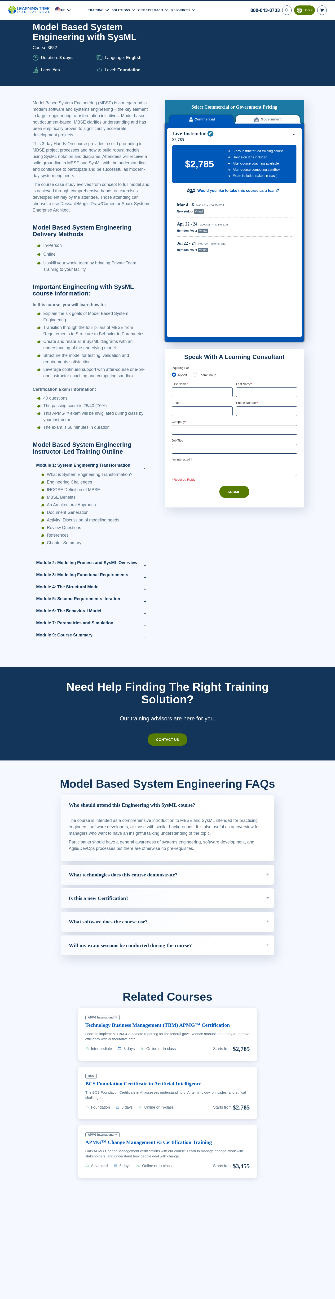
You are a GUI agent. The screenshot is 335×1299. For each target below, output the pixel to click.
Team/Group (209, 241)
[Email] (202, 277)
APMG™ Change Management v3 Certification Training (153, 1148)
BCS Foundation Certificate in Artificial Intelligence (148, 1090)
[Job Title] (234, 316)
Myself (183, 241)
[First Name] (202, 258)
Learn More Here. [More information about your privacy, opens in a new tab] (71, 1294)
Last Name (244, 250)
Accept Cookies (273, 1291)
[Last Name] (266, 258)
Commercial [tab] (201, 53)
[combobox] (241, 277)
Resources (186, 9)
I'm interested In (183, 326)
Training (96, 9)
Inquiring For (181, 234)
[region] (235, 166)
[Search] (286, 9)
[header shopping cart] (322, 9)
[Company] (234, 297)
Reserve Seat (275, 145)
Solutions (123, 9)
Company (179, 288)
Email (176, 269)
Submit (234, 359)
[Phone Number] (266, 277)
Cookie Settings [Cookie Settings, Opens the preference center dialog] (239, 1291)
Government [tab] (267, 53)
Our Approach (154, 9)
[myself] (174, 241)
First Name (180, 250)
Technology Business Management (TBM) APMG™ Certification (163, 1031)
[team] (196, 241)
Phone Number (248, 269)
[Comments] (234, 337)
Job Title (177, 307)
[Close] (327, 1290)
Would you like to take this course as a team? (238, 125)
